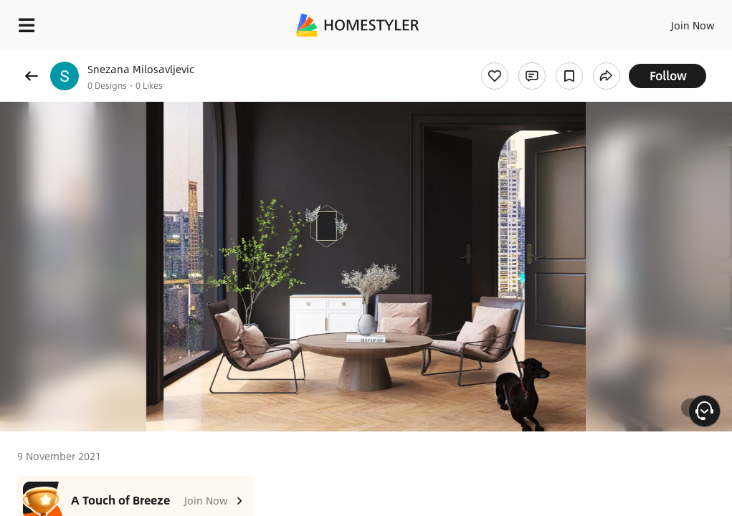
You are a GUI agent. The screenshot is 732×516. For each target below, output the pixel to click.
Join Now (693, 25)
